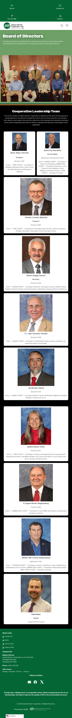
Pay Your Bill (61, 6)
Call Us (10, 6)
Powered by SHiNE (21, 710)
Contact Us (36, 6)
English (10, 716)
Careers (11, 17)
